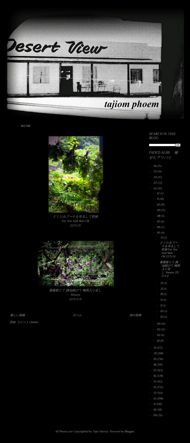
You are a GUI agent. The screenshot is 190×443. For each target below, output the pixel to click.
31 (162, 237)
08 (159, 215)
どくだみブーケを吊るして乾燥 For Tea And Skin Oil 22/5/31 (170, 249)
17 (155, 370)
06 (159, 227)
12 (158, 193)
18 (155, 364)
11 (158, 199)
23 (155, 182)
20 (156, 353)
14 (155, 387)
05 (159, 232)
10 (158, 204)
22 (155, 188)
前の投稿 (135, 315)
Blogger (129, 431)
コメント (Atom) (27, 322)
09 (159, 210)
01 (158, 340)
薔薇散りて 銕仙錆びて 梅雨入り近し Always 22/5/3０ (170, 268)
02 (159, 335)
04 (159, 323)
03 (163, 316)
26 (155, 166)
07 (159, 221)
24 (155, 177)
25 (155, 171)
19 (162, 294)
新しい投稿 (17, 315)
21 (162, 288)
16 (155, 375)
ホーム (77, 315)
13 (155, 392)
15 (162, 299)
